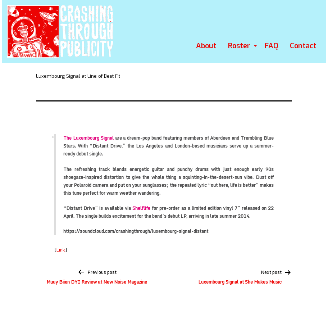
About (206, 46)
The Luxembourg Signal (88, 138)
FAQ (271, 46)
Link (60, 250)
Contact (303, 46)
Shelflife (141, 208)
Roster (239, 46)
